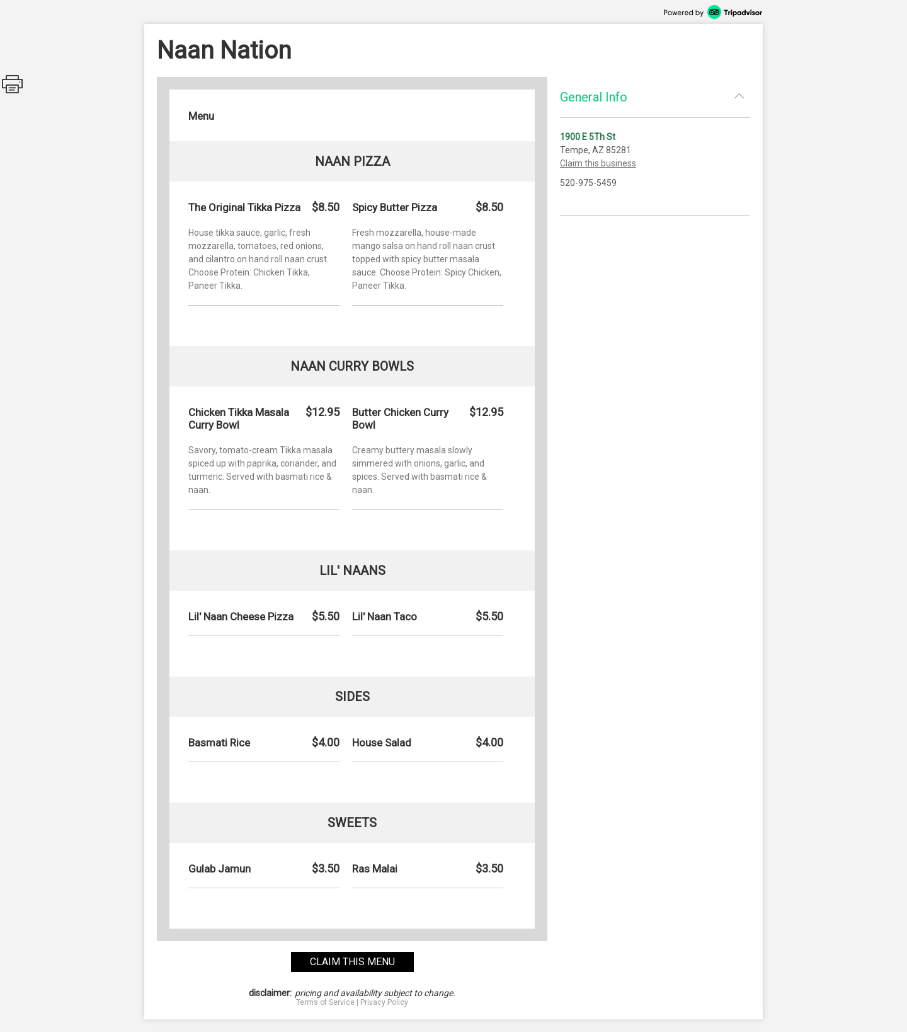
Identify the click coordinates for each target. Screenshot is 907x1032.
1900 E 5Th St (587, 137)
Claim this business (598, 163)
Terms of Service (325, 1002)
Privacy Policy (384, 1002)
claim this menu (352, 962)
